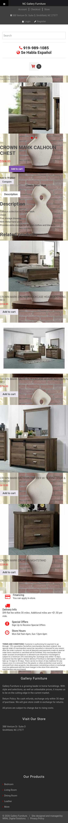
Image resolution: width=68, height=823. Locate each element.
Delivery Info (9, 609)
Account (22, 9)
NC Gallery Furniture (34, 3)
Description (11, 194)
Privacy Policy (37, 818)
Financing (18, 595)
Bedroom (11, 77)
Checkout (35, 9)
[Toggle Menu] (4, 3)
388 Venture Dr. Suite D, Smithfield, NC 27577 (34, 15)
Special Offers (20, 621)
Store (47, 9)
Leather (8, 801)
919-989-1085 (34, 48)
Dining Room (10, 795)
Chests (40, 77)
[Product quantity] (4, 169)
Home (3, 77)
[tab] (10, 194)
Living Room (10, 790)
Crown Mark (40, 185)
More (6, 806)
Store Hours (19, 630)
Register (40, 21)
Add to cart (17, 169)
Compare (7, 181)
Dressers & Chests (26, 77)
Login (26, 21)
